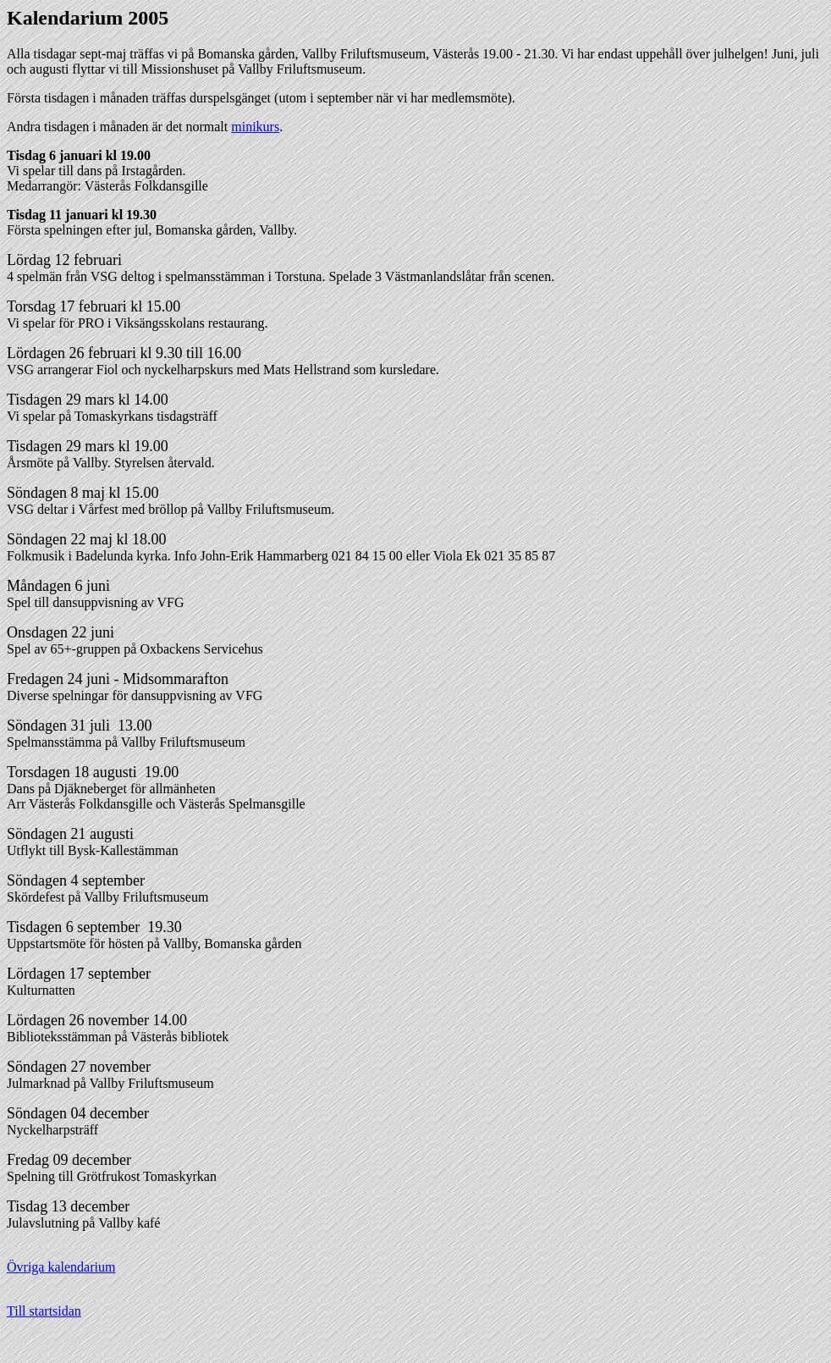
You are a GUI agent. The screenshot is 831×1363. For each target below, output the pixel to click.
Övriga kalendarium (61, 1267)
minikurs (255, 126)
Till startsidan (44, 1311)
